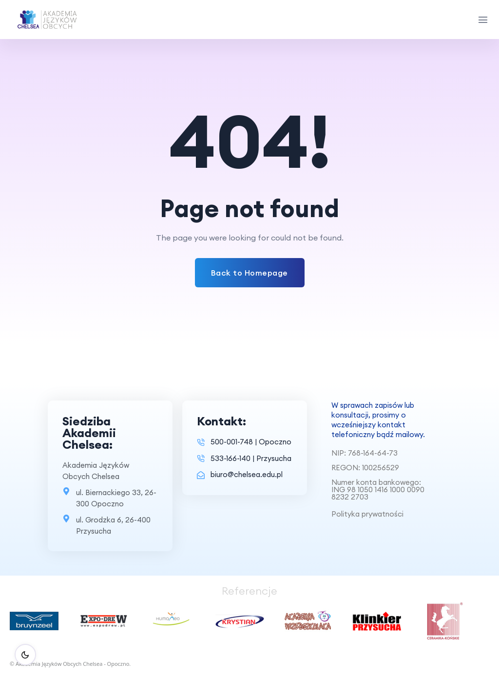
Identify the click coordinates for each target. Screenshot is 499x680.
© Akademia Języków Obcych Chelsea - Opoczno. (70, 663)
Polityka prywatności (367, 514)
